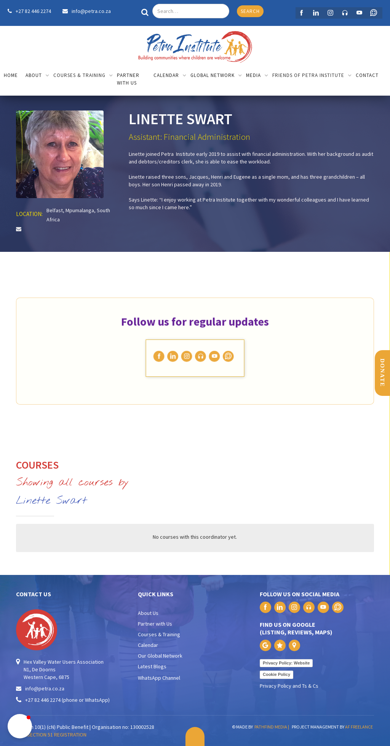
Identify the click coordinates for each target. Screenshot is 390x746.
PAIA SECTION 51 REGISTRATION (51, 734)
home (11, 75)
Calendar (148, 645)
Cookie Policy (276, 674)
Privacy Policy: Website (286, 663)
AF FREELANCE (359, 727)
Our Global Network (160, 655)
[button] (38, 76)
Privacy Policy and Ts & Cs (289, 685)
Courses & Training (159, 634)
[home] (195, 45)
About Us (148, 613)
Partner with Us (155, 623)
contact (367, 75)
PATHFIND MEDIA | (272, 727)
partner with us (128, 79)
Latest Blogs (152, 666)
